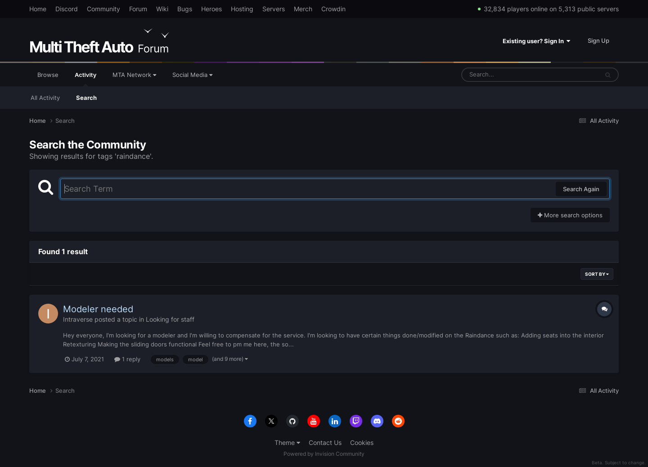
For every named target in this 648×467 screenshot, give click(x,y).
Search (86, 97)
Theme (287, 442)
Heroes (211, 9)
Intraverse (78, 319)
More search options (570, 215)
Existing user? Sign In (536, 41)
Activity (85, 78)
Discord (66, 9)
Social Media (192, 74)
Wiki (162, 9)
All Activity (45, 97)
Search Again (581, 189)
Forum (138, 9)
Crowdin (333, 9)
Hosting (242, 9)
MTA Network (134, 74)
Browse (47, 74)
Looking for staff (170, 319)
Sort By (597, 274)
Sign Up (598, 40)
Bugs (184, 9)
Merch (303, 9)
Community (103, 9)
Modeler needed (98, 309)
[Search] (506, 74)
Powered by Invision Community (324, 453)
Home (37, 9)
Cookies (362, 442)
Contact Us (325, 442)
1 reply (127, 359)
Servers (273, 9)
